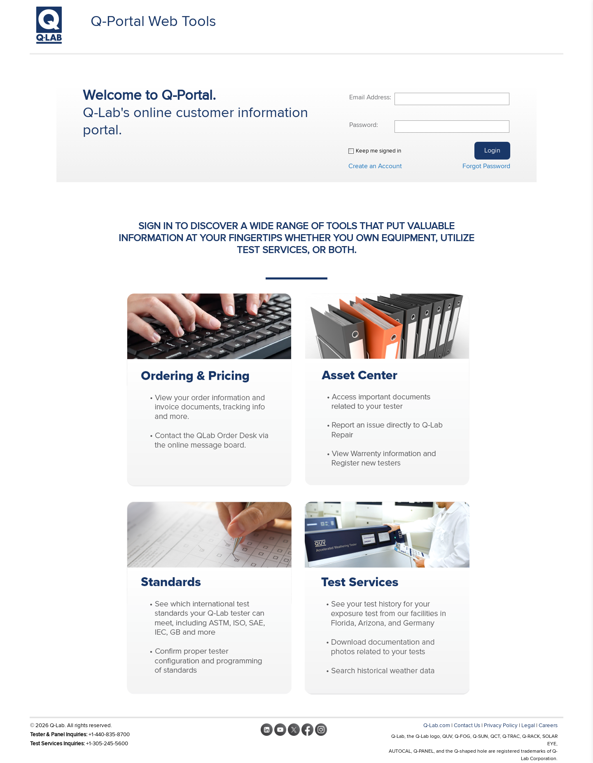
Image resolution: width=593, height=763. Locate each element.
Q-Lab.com (436, 725)
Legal (528, 725)
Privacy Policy (501, 725)
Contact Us (467, 725)
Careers (548, 725)
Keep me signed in (378, 151)
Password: (363, 125)
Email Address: (370, 97)
